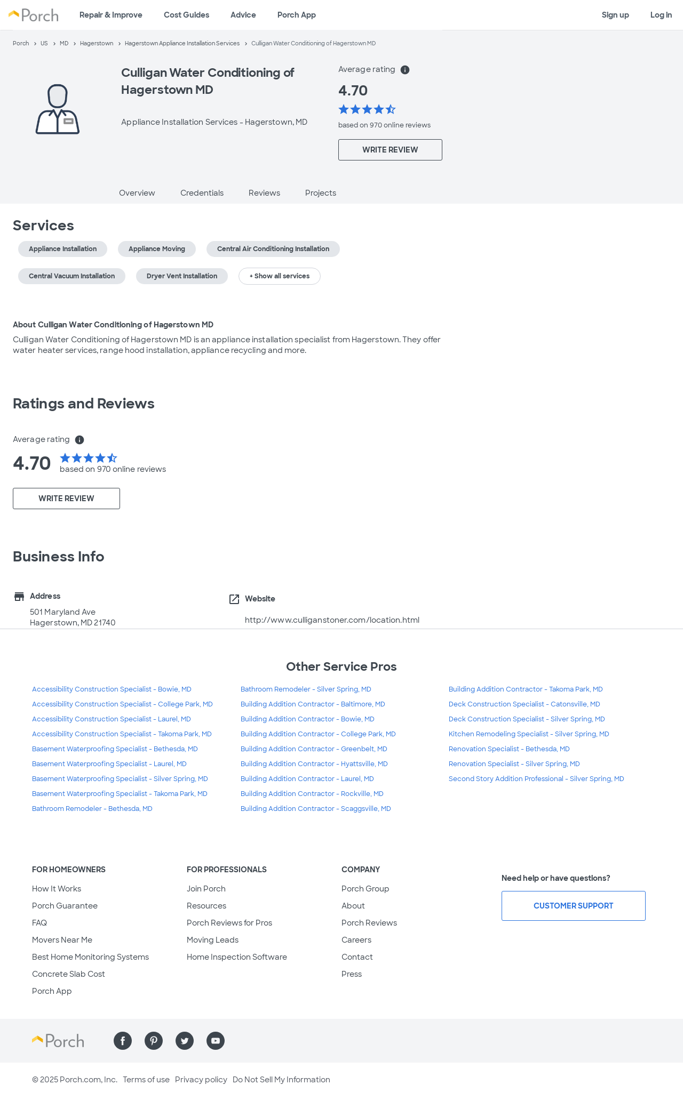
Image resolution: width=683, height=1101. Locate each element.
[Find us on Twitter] (185, 1041)
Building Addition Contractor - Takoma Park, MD (526, 689)
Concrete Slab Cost (68, 974)
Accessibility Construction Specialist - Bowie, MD (112, 689)
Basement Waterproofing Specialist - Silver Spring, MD (120, 779)
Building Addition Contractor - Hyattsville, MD (314, 764)
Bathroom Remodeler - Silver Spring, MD (306, 689)
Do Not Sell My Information (281, 1079)
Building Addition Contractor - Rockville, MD (312, 794)
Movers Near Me (62, 940)
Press (352, 974)
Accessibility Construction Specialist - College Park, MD (122, 704)
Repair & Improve (111, 15)
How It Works (56, 889)
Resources (206, 906)
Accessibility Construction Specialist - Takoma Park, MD (122, 734)
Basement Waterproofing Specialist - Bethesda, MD (115, 749)
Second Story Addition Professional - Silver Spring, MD (536, 779)
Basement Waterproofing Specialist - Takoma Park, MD (120, 794)
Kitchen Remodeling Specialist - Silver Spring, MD (529, 734)
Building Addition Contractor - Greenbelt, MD (314, 749)
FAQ (39, 923)
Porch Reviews (369, 923)
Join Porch (206, 889)
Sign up (615, 15)
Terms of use (146, 1079)
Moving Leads (213, 940)
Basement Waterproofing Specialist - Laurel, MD (109, 764)
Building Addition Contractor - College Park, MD (318, 734)
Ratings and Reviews (84, 404)
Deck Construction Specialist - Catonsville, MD (524, 704)
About (353, 906)
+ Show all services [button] (279, 276)
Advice (243, 15)
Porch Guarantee (65, 906)
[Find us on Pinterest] (154, 1041)
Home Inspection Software (237, 957)
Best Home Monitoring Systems (90, 957)
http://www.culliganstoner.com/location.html (332, 620)
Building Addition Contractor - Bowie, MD (308, 719)
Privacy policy (201, 1079)
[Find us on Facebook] (123, 1041)
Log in (661, 15)
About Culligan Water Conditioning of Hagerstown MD (113, 325)
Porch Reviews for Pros (229, 923)
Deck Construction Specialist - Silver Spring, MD (527, 719)
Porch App (296, 15)
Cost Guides (186, 15)
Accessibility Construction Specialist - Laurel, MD (111, 719)
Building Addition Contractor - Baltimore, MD (313, 704)
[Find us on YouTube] (216, 1041)
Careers (356, 940)
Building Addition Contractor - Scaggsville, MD (316, 809)
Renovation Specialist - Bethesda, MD (509, 749)
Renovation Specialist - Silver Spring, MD (514, 764)
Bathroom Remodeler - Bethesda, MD (92, 809)
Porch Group (366, 889)
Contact (357, 957)
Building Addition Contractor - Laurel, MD (307, 779)
